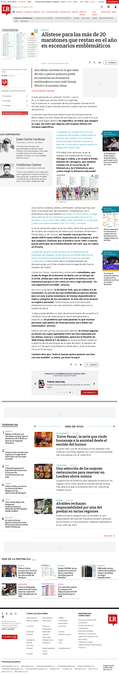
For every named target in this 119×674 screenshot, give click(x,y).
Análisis (61, 618)
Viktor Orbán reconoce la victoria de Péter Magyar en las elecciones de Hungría (16, 489)
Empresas (30, 632)
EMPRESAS (36, 12)
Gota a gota (86, 18)
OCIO (43, 12)
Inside (60, 640)
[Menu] (14, 11)
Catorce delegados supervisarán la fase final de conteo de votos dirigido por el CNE (27, 591)
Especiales (46, 632)
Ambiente (8, 431)
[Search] (101, 7)
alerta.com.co (7, 672)
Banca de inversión (106, 18)
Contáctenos (83, 628)
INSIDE (114, 12)
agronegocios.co (27, 666)
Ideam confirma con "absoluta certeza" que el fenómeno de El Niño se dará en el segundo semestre (16, 438)
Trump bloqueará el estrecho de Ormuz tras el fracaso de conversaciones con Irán (16, 472)
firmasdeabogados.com (66, 666)
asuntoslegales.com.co (10, 666)
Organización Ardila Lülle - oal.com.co (108, 667)
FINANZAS (19, 12)
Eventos (61, 632)
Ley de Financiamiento (63, 18)
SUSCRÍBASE (112, 2)
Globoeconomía (64, 634)
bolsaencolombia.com (85, 666)
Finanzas (29, 634)
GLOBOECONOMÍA (52, 12)
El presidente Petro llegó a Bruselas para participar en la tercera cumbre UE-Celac (111, 159)
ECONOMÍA (28, 12)
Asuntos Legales (32, 620)
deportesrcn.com (21, 672)
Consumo (30, 626)
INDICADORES (106, 12)
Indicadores (30, 640)
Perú (16, 21)
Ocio (60, 643)
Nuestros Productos (85, 625)
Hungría (8, 483)
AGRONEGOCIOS (65, 12)
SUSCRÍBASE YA (89, 392)
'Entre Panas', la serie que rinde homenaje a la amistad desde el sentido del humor (81, 440)
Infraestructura (47, 640)
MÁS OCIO (108, 536)
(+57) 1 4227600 (8, 629)
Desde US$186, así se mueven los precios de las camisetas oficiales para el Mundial (67, 573)
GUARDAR (110, 63)
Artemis (76, 18)
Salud (7, 449)
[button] (34, 384)
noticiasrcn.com (80, 669)
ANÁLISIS (75, 12)
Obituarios (46, 643)
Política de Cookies (85, 642)
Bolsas (60, 584)
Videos (45, 654)
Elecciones (24, 21)
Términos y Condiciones (87, 634)
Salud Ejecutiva (64, 648)
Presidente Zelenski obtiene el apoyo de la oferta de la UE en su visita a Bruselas (111, 278)
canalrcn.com (55, 669)
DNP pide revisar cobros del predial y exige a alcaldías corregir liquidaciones (107, 573)
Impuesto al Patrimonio (44, 18)
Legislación (22, 584)
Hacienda (101, 565)
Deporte (61, 565)
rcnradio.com (67, 669)
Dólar (95, 18)
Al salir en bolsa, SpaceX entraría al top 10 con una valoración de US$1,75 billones (16, 523)
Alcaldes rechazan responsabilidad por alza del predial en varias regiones (79, 507)
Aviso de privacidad (85, 631)
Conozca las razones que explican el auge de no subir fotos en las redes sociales (16, 455)
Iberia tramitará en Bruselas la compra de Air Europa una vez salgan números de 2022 (111, 234)
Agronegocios (31, 618)
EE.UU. (7, 465)
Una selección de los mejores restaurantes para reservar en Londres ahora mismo (80, 472)
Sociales (29, 654)
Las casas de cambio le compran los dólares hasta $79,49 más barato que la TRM (67, 591)
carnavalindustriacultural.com (36, 669)
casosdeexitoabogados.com (12, 669)
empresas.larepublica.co (45, 666)
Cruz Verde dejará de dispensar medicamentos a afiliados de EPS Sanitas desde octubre (16, 506)
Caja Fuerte (46, 620)
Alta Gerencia (47, 618)
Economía (62, 626)
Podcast (29, 648)
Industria (8, 517)
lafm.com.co (93, 669)
